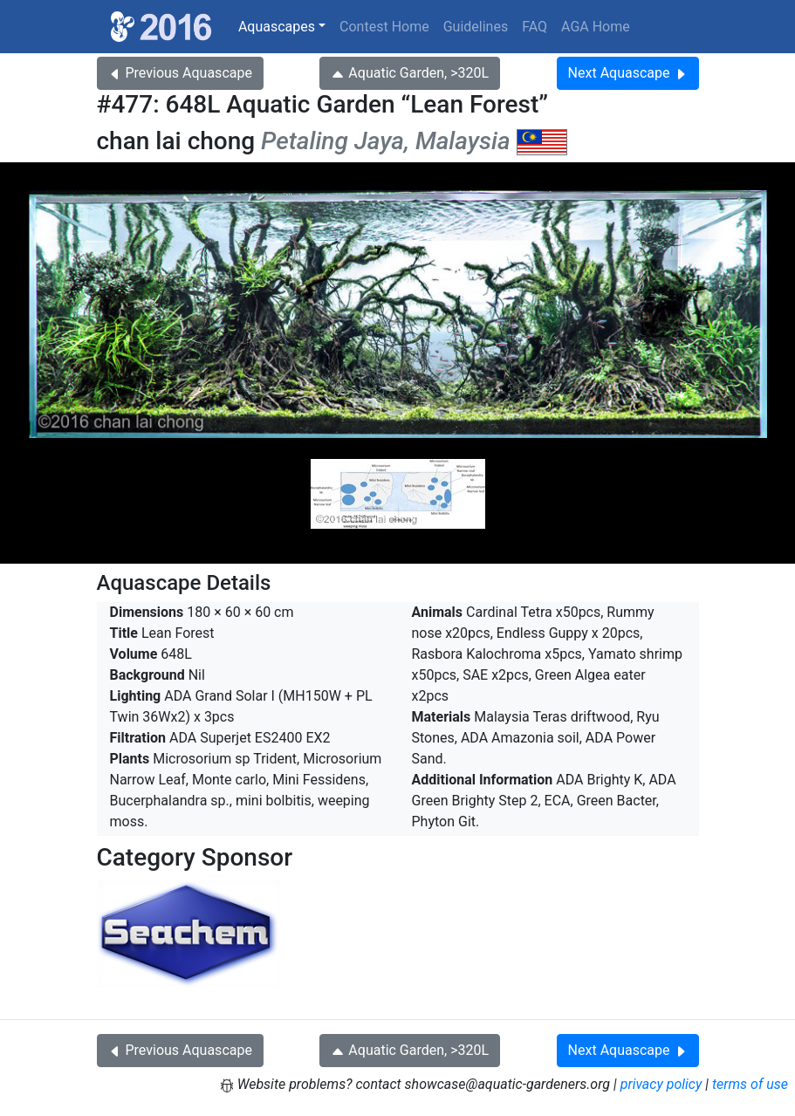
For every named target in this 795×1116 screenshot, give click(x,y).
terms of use (750, 1084)
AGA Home (595, 26)
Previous (180, 73)
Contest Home (384, 26)
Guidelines (475, 26)
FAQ (534, 26)
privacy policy (661, 1084)
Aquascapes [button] (276, 26)
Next (628, 73)
